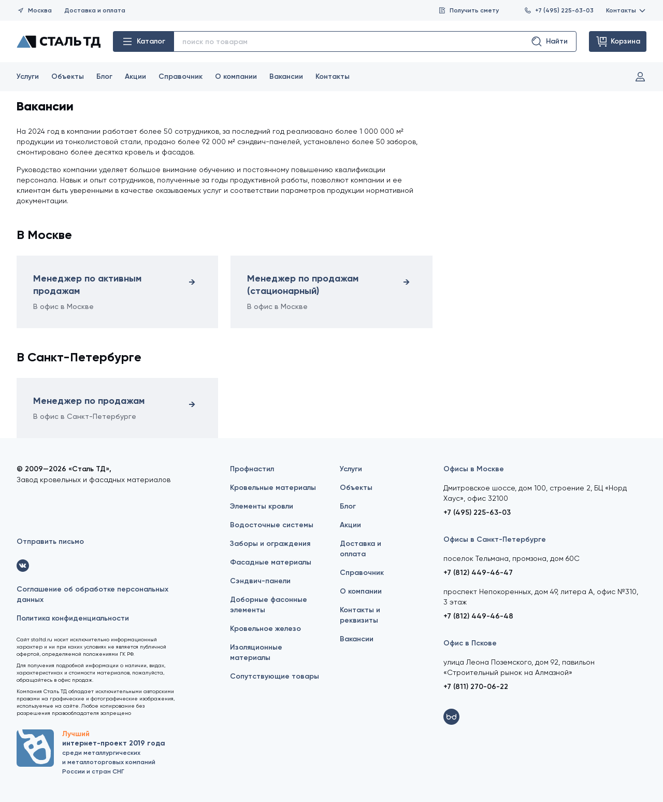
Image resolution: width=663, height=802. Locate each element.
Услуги (28, 76)
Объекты (67, 76)
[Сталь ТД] (58, 41)
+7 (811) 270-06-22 (475, 686)
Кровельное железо (265, 628)
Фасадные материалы (270, 562)
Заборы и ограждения (270, 543)
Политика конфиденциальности (73, 618)
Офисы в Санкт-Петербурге (494, 539)
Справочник (180, 76)
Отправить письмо (50, 541)
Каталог (143, 41)
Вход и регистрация (640, 77)
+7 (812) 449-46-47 (478, 572)
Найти (549, 41)
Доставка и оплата (94, 10)
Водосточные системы (271, 524)
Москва (34, 10)
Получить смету (468, 10)
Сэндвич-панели (260, 580)
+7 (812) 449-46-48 (478, 616)
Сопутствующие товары (274, 676)
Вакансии (286, 76)
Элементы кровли (261, 506)
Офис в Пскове (470, 643)
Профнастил (252, 469)
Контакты (626, 10)
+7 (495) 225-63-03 (559, 10)
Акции (135, 76)
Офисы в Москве (473, 469)
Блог (104, 76)
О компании (236, 76)
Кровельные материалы (273, 487)
